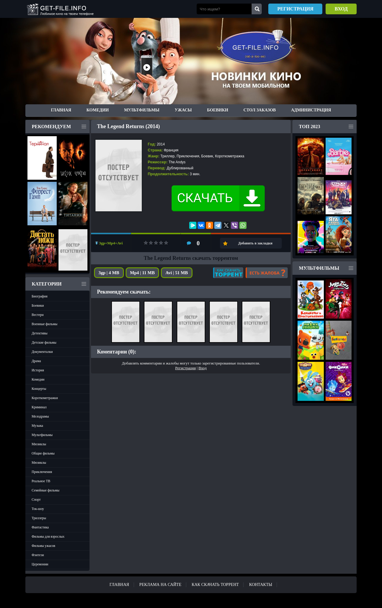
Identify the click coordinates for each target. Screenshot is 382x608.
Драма (36, 361)
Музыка (37, 425)
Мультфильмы (141, 110)
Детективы (39, 333)
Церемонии (40, 564)
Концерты (39, 388)
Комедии (98, 110)
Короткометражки (45, 398)
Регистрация (295, 8)
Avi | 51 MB (176, 272)
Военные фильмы (44, 324)
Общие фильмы (43, 453)
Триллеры (39, 518)
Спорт (36, 499)
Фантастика (40, 527)
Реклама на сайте (160, 584)
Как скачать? (228, 272)
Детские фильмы (44, 342)
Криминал (39, 407)
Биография (39, 296)
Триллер (168, 156)
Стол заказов (260, 110)
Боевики (217, 110)
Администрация (311, 110)
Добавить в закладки (255, 243)
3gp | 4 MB (108, 272)
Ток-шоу (38, 509)
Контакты (260, 584)
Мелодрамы (40, 416)
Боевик (207, 156)
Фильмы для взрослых (48, 536)
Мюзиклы (39, 444)
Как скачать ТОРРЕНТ (215, 584)
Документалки (42, 351)
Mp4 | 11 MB (142, 272)
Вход (341, 8)
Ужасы (183, 110)
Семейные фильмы (45, 490)
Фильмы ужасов (43, 545)
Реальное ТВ (41, 481)
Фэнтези (38, 555)
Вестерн (38, 315)
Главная (61, 110)
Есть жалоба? (267, 272)
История (38, 370)
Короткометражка (229, 156)
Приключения (42, 472)
